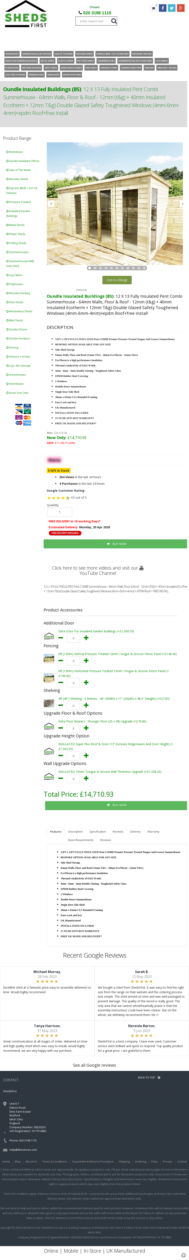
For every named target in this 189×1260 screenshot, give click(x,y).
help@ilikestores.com (23, 1150)
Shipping (124, 1161)
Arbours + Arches (18, 356)
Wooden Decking (18, 293)
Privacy (167, 1161)
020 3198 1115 (97, 13)
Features (56, 831)
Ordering (140, 1161)
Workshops (14, 152)
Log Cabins (14, 275)
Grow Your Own (17, 393)
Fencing (12, 347)
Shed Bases (15, 384)
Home (6, 1161)
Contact (182, 1161)
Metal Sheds (15, 225)
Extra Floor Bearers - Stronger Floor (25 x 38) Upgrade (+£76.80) (102, 721)
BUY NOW (117, 805)
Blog (17, 1161)
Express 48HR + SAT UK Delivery (22, 190)
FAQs (154, 1161)
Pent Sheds (14, 302)
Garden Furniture (18, 338)
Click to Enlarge (117, 280)
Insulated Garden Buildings (18, 213)
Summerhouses (17, 252)
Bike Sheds (14, 320)
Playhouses (14, 284)
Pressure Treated (18, 202)
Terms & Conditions (54, 1161)
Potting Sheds (16, 243)
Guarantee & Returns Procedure (93, 1161)
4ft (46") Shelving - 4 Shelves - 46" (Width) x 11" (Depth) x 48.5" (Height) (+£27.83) (114, 699)
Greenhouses (16, 374)
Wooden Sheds (17, 179)
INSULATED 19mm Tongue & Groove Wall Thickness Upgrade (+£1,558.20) (109, 772)
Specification (98, 831)
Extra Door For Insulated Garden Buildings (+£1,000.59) (96, 631)
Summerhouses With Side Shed (20, 263)
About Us (31, 1161)
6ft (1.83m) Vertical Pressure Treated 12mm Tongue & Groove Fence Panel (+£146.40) (117, 654)
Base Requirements (81, 840)
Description (75, 831)
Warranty (153, 831)
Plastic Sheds (15, 234)
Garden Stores (16, 329)
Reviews (118, 831)
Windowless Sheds (19, 311)
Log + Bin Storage (18, 365)
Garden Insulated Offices (22, 161)
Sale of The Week (18, 170)
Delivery (135, 831)
